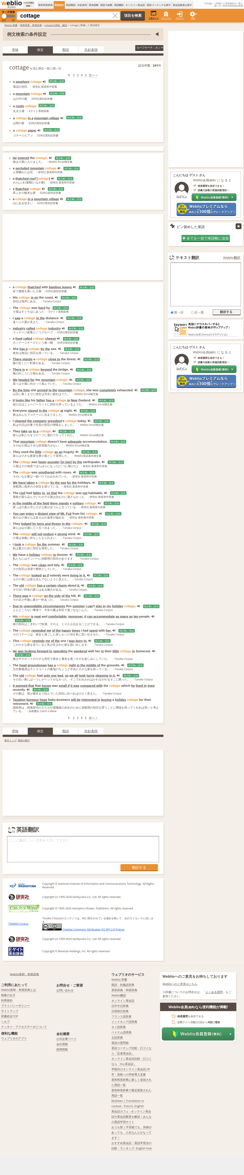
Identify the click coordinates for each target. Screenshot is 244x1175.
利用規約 (7, 1000)
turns (90, 675)
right (72, 665)
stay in (101, 606)
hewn (42, 462)
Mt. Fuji (65, 513)
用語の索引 (24, 740)
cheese (50, 338)
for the (72, 482)
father (40, 400)
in (68, 400)
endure (48, 534)
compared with (91, 685)
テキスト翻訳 (187, 257)
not (85, 493)
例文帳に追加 (57, 81)
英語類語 (71, 5)
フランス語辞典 (121, 1016)
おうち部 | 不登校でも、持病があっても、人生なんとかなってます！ (131, 1132)
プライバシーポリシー (15, 1006)
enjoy (30, 513)
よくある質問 (214, 992)
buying (106, 700)
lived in (141, 685)
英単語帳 (93, 5)
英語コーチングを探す (159, 5)
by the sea (58, 482)
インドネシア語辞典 (124, 1022)
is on (34, 297)
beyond (46, 369)
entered (23, 158)
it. (84, 575)
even (151, 685)
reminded (38, 630)
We (15, 380)
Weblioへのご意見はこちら (180, 984)
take (24, 431)
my (109, 606)
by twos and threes (46, 524)
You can (19, 513)
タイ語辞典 (118, 1027)
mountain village (46, 118)
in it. (112, 675)
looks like (23, 400)
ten (136, 616)
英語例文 (59, 5)
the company (37, 421)
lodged (26, 524)
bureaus (32, 700)
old (21, 585)
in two (66, 462)
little (38, 452)
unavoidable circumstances (44, 606)
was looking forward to (35, 651)
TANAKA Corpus (18, 924)
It (14, 400)
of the (66, 596)
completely (108, 390)
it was (74, 685)
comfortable (57, 616)
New (74, 400)
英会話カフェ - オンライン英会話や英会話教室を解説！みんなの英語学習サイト (131, 1116)
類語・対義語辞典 (122, 985)
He (15, 158)
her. (108, 630)
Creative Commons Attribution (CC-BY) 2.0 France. (93, 929)
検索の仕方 (8, 995)
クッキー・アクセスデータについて (24, 1027)
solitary (78, 503)
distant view (47, 513)
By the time (21, 390)
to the (52, 390)
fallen (37, 493)
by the (45, 349)
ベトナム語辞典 (121, 1032)
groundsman (37, 665)
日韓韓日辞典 (120, 1011)
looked (36, 575)
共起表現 (82, 5)
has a (23, 349)
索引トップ (10, 740)
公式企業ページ (66, 1039)
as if (46, 575)
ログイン (180, 18)
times (76, 630)
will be (76, 700)
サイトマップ (9, 1011)
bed (60, 675)
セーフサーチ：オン (150, 47)
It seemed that (23, 685)
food (18, 338)
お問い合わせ (65, 990)
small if (64, 685)
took (18, 544)
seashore (23, 81)
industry (19, 328)
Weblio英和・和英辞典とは (18, 990)
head (23, 665)
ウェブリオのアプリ (14, 1038)
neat (37, 616)
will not (37, 534)
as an (59, 452)
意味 (15, 49)
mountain (23, 94)
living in (76, 575)
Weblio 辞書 (10, 25)
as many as (124, 616)
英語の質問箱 (120, 1043)
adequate (75, 441)
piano (32, 130)
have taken (26, 482)
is (32, 616)
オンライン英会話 (135, 5)
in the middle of (88, 665)
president (55, 421)
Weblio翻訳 (231, 257)
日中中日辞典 (120, 1006)
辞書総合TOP (9, 1016)
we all (74, 675)
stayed (33, 410)
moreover (75, 616)
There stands (23, 359)
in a (30, 118)
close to (54, 359)
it (85, 616)
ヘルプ (5, 1021)
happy (66, 630)
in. (85, 641)
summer (78, 606)
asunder (53, 462)
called (30, 328)
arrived (42, 390)
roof (22, 493)
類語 (65, 49)
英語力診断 (106, 5)
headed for (26, 380)
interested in (90, 700)
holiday (34, 555)
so (67, 675)
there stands (59, 503)
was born (76, 641)
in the (40, 318)
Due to (18, 606)
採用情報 (62, 1049)
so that (52, 493)
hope (43, 700)
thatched (22, 189)
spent (93, 630)
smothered (46, 472)
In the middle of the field (31, 503)
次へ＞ (93, 75)
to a (36, 431)
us (30, 431)
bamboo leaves (60, 287)
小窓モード (154, 15)
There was (20, 596)
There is (19, 369)
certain (51, 585)
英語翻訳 (119, 5)
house (46, 685)
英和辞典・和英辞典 (31, 25)
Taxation (19, 700)
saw (17, 318)
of (58, 513)
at (61, 410)
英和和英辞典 (45, 5)
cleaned (20, 421)
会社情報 (62, 1044)
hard (41, 308)
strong (62, 534)
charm (62, 585)
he (133, 685)
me (49, 630)
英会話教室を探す (182, 5)
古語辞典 (117, 1037)
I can (89, 606)
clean (42, 565)
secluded (22, 168)
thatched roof (25, 178)
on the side (52, 596)
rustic (20, 106)
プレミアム (166, 18)
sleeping (101, 675)
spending (60, 651)
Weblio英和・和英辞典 (24, 974)
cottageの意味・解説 (55, 25)
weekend (80, 651)
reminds (38, 641)
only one (50, 675)
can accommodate (101, 616)
